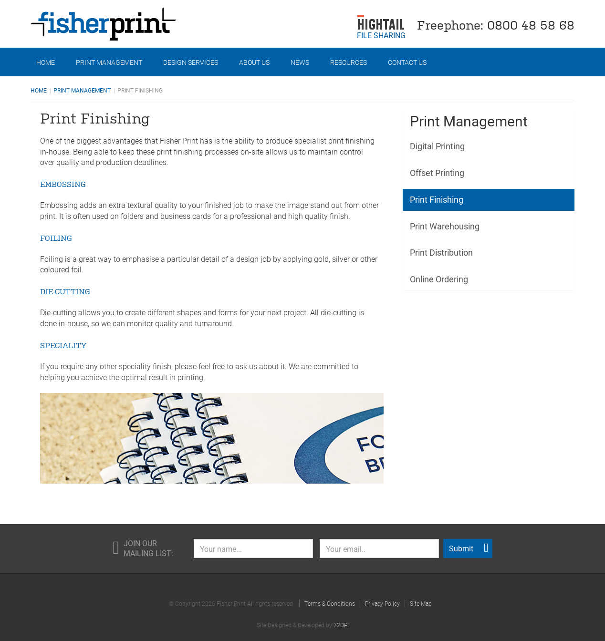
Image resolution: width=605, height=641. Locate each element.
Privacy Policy (382, 603)
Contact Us (407, 62)
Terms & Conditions (329, 603)
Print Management (109, 62)
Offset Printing (437, 172)
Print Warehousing (445, 226)
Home (45, 62)
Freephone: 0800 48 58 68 (495, 24)
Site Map (421, 603)
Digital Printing (437, 146)
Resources (348, 62)
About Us (254, 62)
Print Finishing (436, 199)
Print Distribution (441, 252)
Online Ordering (439, 279)
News (300, 62)
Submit (469, 548)
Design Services (190, 62)
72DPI (341, 625)
